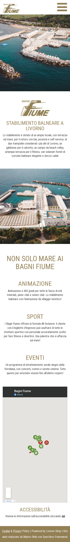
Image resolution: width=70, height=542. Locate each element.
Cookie (6, 531)
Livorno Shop (53, 531)
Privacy (17, 531)
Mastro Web (30, 537)
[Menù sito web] (62, 7)
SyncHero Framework (55, 537)
